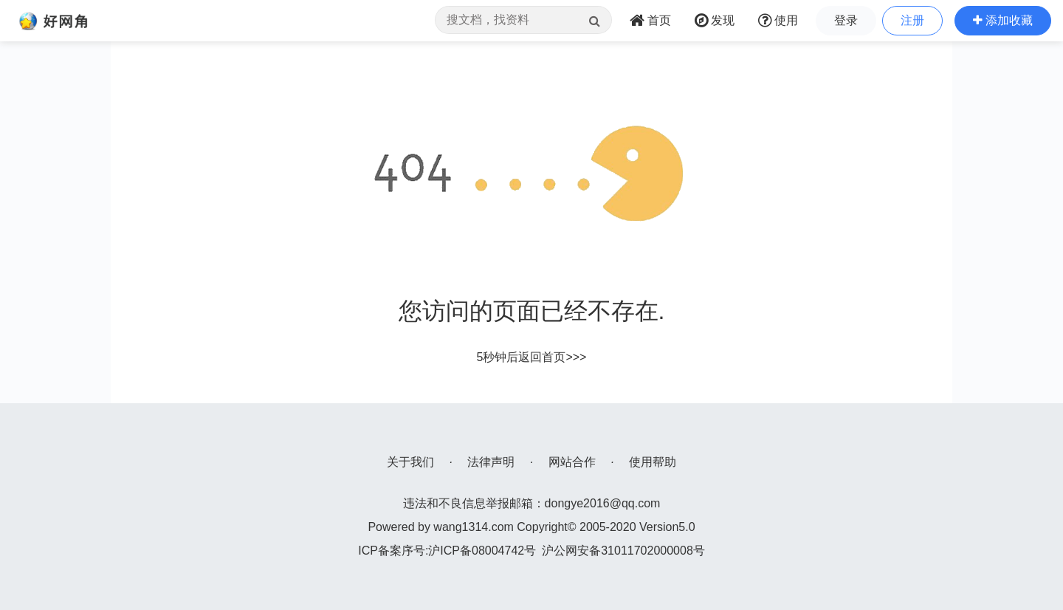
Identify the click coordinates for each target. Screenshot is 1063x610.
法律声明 (491, 462)
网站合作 (572, 462)
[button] (1002, 20)
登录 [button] (846, 20)
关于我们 (410, 462)
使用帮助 (652, 462)
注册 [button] (912, 20)
